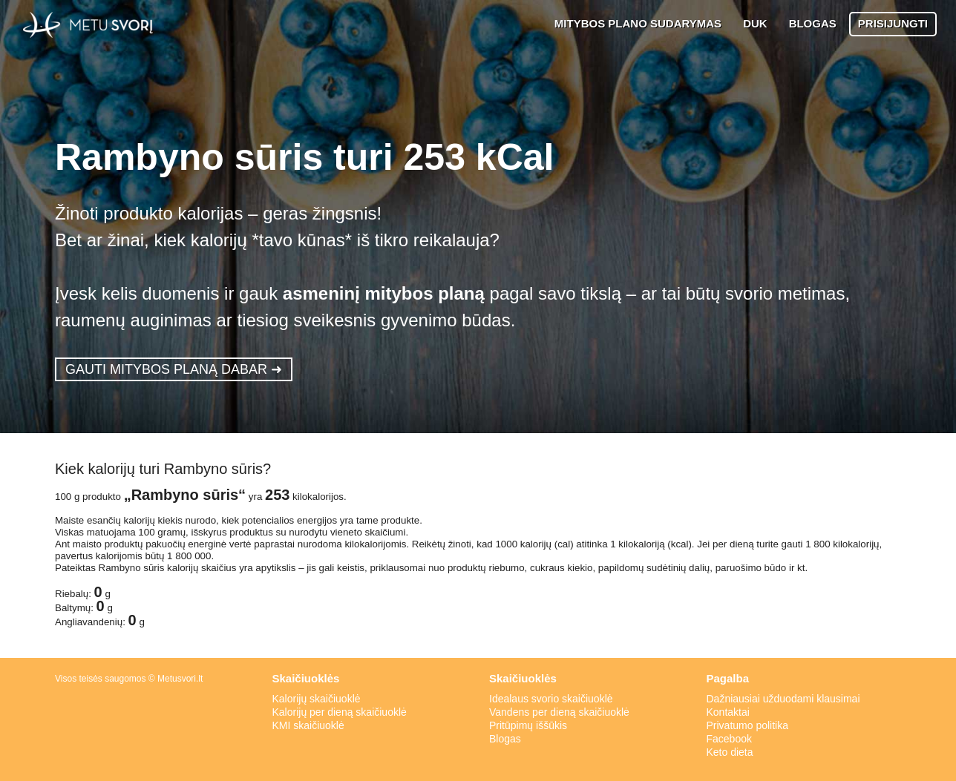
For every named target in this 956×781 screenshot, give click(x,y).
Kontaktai (728, 712)
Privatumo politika (748, 725)
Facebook (729, 739)
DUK (755, 23)
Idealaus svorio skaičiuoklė (551, 699)
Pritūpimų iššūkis (528, 725)
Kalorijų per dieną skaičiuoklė (339, 712)
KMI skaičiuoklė (308, 725)
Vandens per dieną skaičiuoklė (559, 712)
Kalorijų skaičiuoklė (316, 699)
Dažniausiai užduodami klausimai (783, 699)
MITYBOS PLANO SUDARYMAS (637, 23)
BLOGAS (812, 23)
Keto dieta (730, 752)
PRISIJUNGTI (893, 23)
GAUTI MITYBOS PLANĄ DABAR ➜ (173, 369)
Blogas (505, 739)
